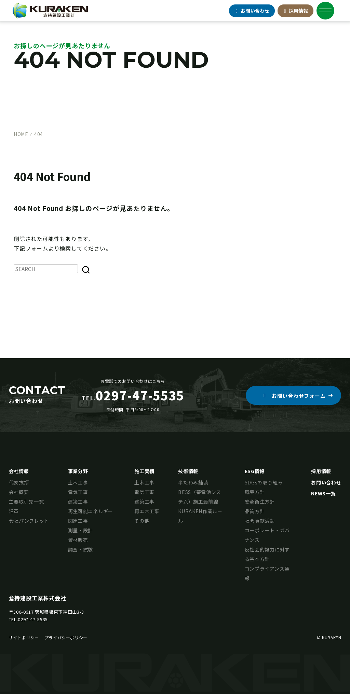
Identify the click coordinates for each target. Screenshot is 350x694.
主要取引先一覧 (26, 501)
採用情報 (295, 10)
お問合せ (251, 10)
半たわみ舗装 (193, 482)
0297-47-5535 (33, 619)
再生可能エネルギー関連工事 (90, 516)
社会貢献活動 (260, 520)
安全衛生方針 (260, 501)
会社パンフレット (29, 520)
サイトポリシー (24, 637)
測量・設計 (80, 530)
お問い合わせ (326, 482)
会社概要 (19, 492)
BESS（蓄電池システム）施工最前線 (199, 497)
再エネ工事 (147, 511)
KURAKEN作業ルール (200, 516)
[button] (293, 395)
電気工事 (78, 492)
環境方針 (255, 492)
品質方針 (255, 511)
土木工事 (78, 482)
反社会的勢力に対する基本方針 (267, 554)
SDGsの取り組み (264, 482)
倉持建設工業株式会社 (37, 598)
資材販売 (78, 539)
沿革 (14, 511)
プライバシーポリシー (66, 637)
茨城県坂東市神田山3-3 (59, 612)
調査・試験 (80, 549)
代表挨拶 (19, 482)
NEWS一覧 (323, 493)
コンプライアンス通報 (267, 573)
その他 (141, 520)
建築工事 (78, 501)
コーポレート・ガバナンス (267, 535)
